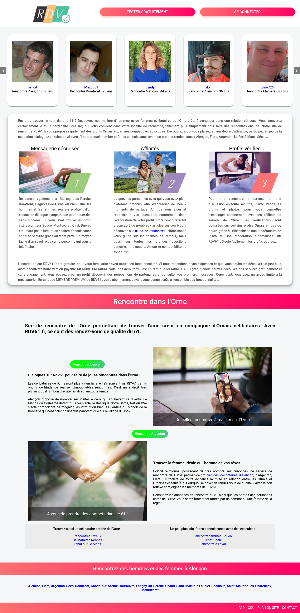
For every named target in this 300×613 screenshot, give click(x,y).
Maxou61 (91, 87)
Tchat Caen (212, 540)
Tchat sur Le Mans (87, 544)
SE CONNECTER (247, 12)
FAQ (242, 608)
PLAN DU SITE (268, 608)
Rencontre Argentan (150, 434)
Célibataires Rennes (87, 540)
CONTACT (289, 608)
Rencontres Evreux (87, 536)
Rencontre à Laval (212, 544)
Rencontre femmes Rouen (212, 536)
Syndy (149, 87)
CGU (251, 608)
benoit (32, 87)
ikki (208, 87)
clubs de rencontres (150, 231)
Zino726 (267, 87)
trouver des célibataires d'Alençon (227, 475)
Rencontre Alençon (87, 364)
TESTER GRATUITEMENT (147, 12)
